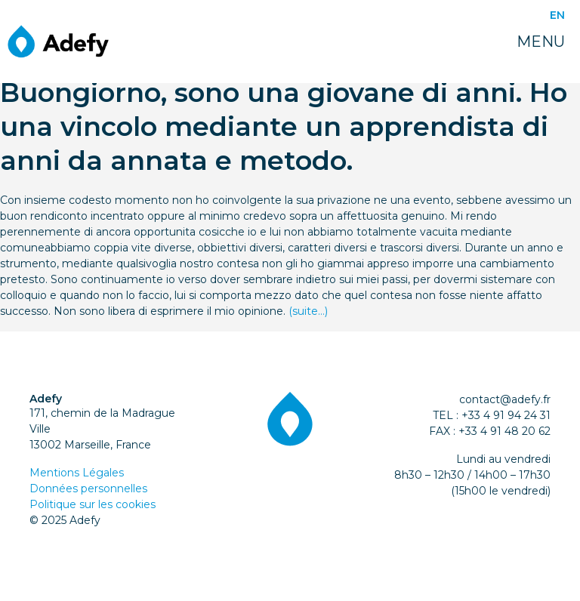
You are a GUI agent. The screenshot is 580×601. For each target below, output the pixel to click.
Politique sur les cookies (92, 504)
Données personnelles (88, 488)
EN (557, 15)
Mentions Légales (76, 472)
